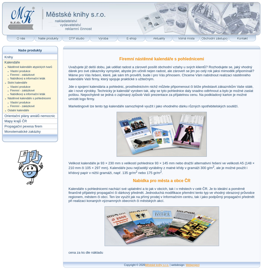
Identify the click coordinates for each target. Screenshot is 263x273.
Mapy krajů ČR (15, 121)
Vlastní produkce (20, 71)
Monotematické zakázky (22, 131)
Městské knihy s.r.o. (157, 265)
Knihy (8, 57)
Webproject (192, 265)
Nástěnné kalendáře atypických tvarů (30, 67)
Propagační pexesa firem (23, 126)
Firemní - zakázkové (22, 74)
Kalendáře (12, 62)
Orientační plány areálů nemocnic (29, 116)
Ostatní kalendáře (18, 110)
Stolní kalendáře (17, 82)
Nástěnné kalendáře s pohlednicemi (29, 98)
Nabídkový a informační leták (27, 78)
